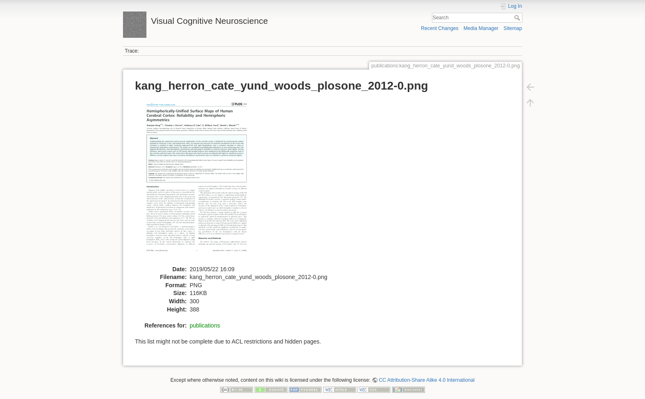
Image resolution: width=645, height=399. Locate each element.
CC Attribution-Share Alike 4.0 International (427, 380)
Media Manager (481, 28)
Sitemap (512, 28)
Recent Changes (439, 28)
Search (518, 18)
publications (205, 325)
